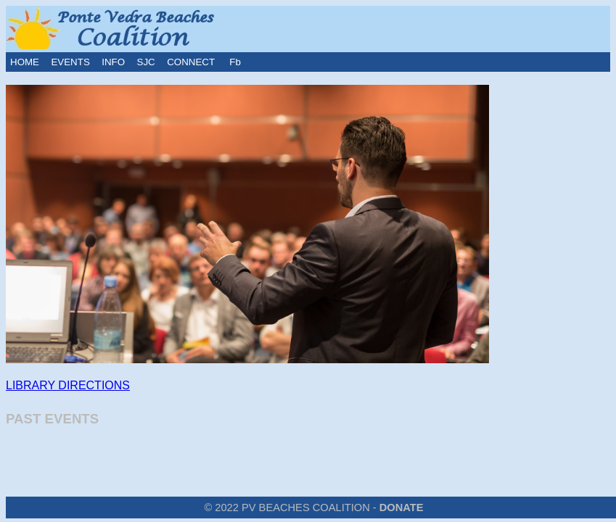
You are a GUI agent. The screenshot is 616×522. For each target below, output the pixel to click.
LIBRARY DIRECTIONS (68, 385)
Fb (234, 62)
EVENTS (70, 62)
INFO (113, 62)
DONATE (401, 507)
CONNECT (191, 62)
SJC (146, 62)
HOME (24, 62)
